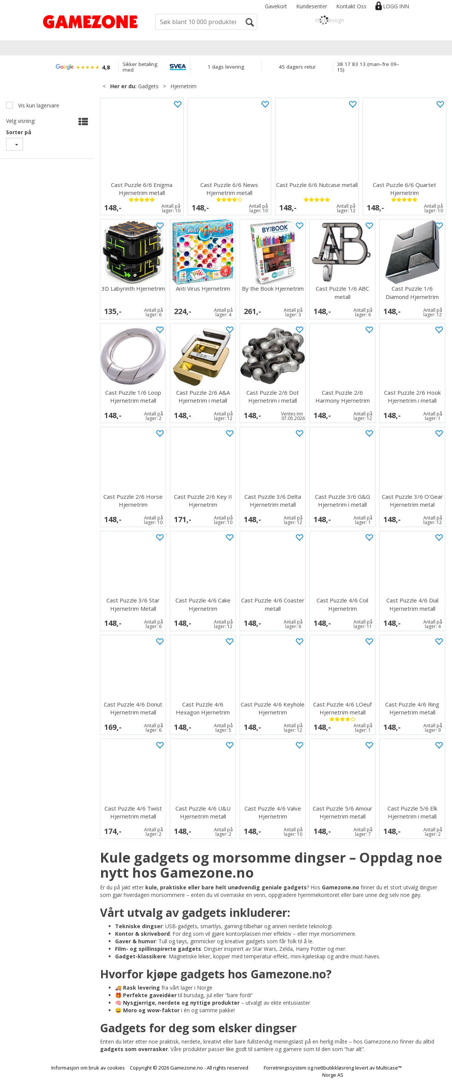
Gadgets (148, 86)
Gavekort (276, 6)
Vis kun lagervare (38, 105)
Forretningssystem (285, 1067)
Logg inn (396, 6)
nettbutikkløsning (334, 1067)
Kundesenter (311, 6)
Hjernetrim (184, 86)
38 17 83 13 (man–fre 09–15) (368, 67)
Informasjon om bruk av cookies (88, 1067)
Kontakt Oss (351, 6)
